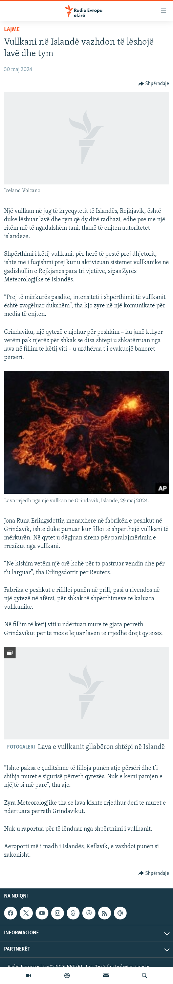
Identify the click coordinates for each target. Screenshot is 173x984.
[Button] (153, 83)
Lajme (12, 29)
